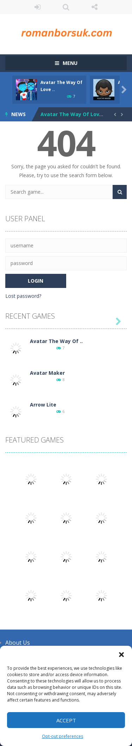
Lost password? (23, 296)
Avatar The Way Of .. (56, 341)
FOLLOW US (94, 7)
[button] (121, 654)
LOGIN (37, 7)
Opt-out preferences (62, 736)
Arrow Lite (43, 404)
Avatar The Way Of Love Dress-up (83, 114)
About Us (17, 642)
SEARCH (66, 7)
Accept (66, 720)
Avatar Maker (47, 372)
